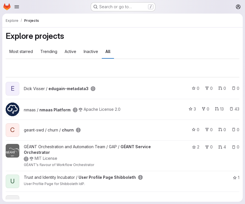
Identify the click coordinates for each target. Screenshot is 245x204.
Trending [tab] (48, 51)
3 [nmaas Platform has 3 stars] (192, 109)
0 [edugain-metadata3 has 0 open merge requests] (222, 88)
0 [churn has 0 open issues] (235, 129)
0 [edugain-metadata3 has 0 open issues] (235, 88)
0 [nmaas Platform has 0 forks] (205, 109)
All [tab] (107, 51)
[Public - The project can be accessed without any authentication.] (93, 88)
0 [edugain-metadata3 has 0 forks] (209, 88)
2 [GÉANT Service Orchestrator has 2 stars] (195, 146)
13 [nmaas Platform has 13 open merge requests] (219, 109)
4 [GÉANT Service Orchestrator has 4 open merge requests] (222, 146)
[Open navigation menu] (16, 6)
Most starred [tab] (21, 51)
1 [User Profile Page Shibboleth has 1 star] (236, 177)
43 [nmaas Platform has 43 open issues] (234, 109)
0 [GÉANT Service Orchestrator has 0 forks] (209, 146)
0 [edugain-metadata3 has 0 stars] (195, 88)
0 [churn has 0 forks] (209, 129)
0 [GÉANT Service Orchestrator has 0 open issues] (235, 146)
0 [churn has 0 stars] (195, 129)
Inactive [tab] (91, 51)
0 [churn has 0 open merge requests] (222, 129)
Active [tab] (70, 51)
